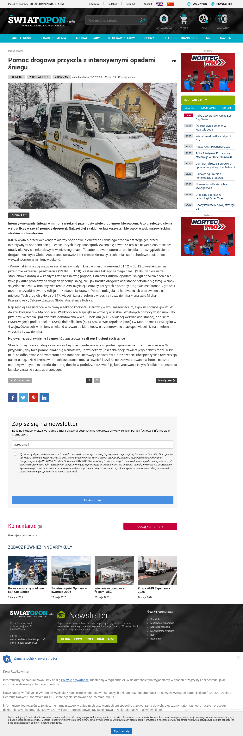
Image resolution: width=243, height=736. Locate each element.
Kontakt (148, 3)
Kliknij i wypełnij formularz (87, 639)
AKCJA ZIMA (62, 77)
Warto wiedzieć (38, 77)
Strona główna (15, 50)
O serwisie (94, 3)
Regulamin (155, 638)
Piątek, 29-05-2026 (36, 3)
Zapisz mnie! (93, 500)
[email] (92, 444)
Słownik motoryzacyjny (162, 630)
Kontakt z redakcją (160, 626)
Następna (166, 380)
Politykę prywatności (75, 680)
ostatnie (189, 108)
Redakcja (112, 3)
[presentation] (41, 484)
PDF (174, 61)
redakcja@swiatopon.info (32, 639)
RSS (152, 634)
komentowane (208, 108)
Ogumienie (17, 77)
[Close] (238, 657)
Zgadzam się (123, 731)
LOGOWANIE (200, 3)
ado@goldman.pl (27, 642)
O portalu (155, 619)
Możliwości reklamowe (162, 622)
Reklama (130, 3)
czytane (226, 108)
